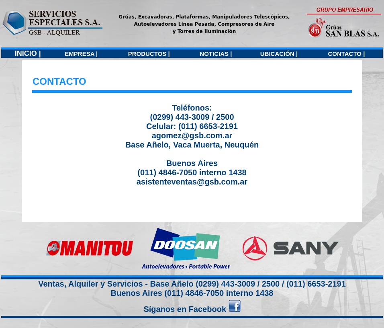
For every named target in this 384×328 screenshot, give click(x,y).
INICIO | (28, 53)
